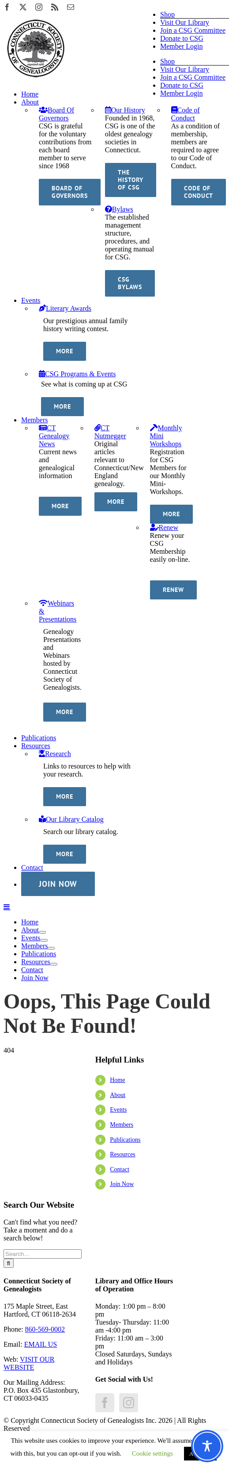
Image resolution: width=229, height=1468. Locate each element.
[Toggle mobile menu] (7, 906)
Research (55, 753)
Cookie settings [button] (152, 1453)
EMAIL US (40, 1344)
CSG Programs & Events (77, 374)
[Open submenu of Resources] (53, 964)
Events (118, 1109)
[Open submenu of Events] (44, 940)
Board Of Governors (56, 114)
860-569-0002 (45, 1329)
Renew (164, 527)
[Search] (9, 1263)
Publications (125, 1139)
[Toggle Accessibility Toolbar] (207, 1446)
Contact (119, 1169)
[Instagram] (128, 1402)
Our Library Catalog (71, 819)
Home (117, 1080)
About (117, 1095)
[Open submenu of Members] (51, 948)
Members (121, 1124)
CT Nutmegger (110, 432)
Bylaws (119, 209)
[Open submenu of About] (42, 932)
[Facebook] (104, 1402)
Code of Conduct (185, 114)
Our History (125, 110)
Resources (122, 1154)
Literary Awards (65, 308)
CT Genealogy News (54, 436)
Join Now (122, 1184)
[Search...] (43, 1254)
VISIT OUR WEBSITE (29, 1363)
